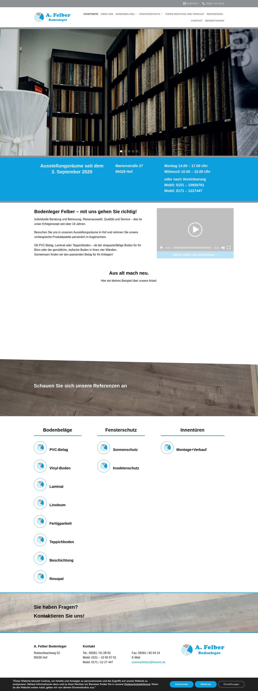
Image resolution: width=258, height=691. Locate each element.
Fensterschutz (151, 14)
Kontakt (197, 20)
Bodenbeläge (126, 14)
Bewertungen (214, 20)
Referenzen (215, 14)
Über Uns (107, 14)
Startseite (91, 14)
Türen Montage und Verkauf (184, 14)
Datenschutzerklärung (137, 684)
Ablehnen (205, 684)
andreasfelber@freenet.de (149, 662)
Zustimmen (181, 684)
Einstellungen (231, 684)
